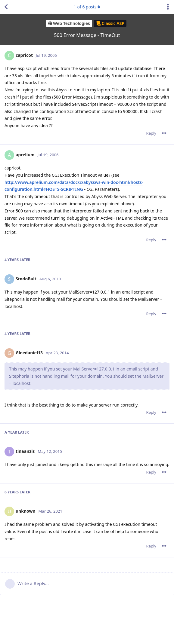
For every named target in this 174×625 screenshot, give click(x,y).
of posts (87, 7)
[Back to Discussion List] (6, 7)
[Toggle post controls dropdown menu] (164, 133)
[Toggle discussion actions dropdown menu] (168, 7)
